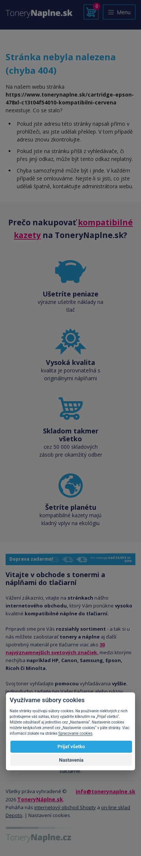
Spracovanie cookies (75, 733)
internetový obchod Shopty (65, 807)
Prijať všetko (71, 746)
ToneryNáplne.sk (40, 799)
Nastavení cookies (49, 815)
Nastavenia (71, 760)
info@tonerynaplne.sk (105, 791)
